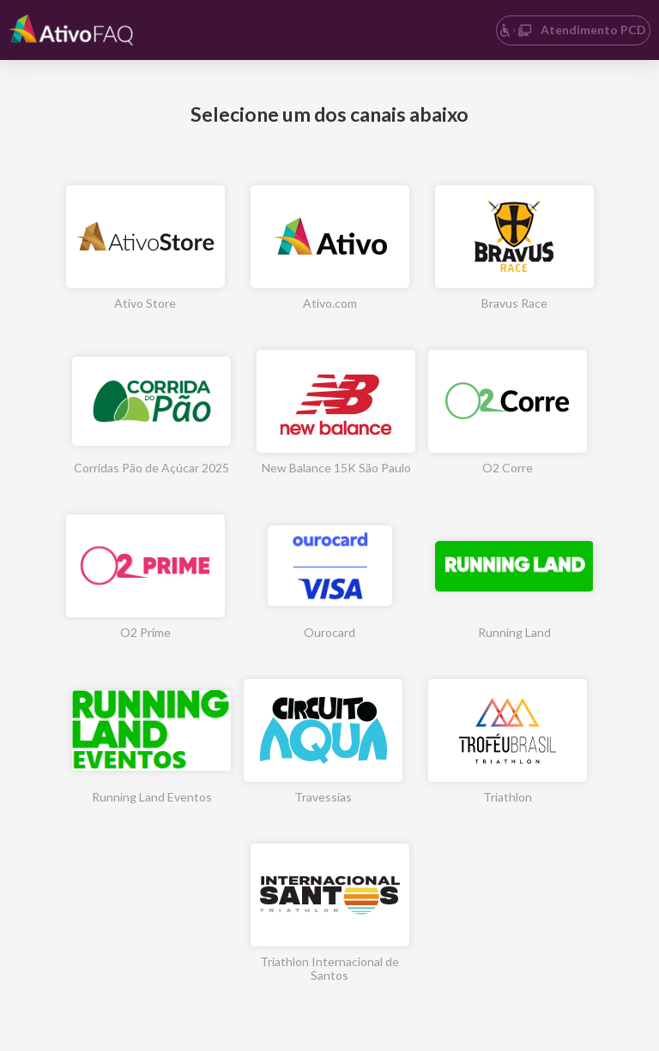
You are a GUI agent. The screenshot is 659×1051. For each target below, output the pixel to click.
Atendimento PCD (572, 29)
